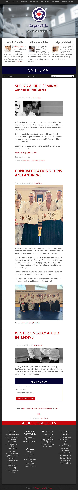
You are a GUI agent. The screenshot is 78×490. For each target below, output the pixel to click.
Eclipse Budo (30, 464)
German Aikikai (65, 458)
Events (24, 161)
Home (7, 2)
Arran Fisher (38, 183)
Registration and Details (25, 398)
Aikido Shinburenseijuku (65, 445)
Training (54, 409)
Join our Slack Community (30, 438)
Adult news (25, 323)
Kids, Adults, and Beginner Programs (12, 455)
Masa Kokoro (48, 447)
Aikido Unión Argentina (65, 449)
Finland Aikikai (65, 455)
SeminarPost (34, 161)
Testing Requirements (12, 464)
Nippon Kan (65, 460)
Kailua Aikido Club (30, 466)
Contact (55, 2)
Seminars (45, 2)
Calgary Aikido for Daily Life (48, 441)
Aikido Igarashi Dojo (30, 456)
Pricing (24, 2)
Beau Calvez (37, 98)
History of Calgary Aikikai (12, 445)
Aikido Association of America (65, 440)
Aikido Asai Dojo (65, 437)
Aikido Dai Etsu (48, 435)
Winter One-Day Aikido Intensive (37, 335)
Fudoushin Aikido (48, 444)
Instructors (12, 451)
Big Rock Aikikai (47, 437)
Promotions (36, 323)
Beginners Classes (12, 435)
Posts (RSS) (44, 419)
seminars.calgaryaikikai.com (26, 152)
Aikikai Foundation (65, 453)
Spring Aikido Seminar (39, 87)
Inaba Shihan (12, 449)
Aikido (15, 2)
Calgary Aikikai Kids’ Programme (12, 438)
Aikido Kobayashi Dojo (30, 460)
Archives (32, 76)
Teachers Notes (12, 461)
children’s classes (18, 46)
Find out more (18, 61)
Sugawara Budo (65, 463)
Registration (67, 2)
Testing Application (30, 441)
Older (39, 414)
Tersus (50, 488)
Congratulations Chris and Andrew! (38, 172)
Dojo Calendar (12, 442)
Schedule (34, 2)
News (28, 161)
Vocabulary (12, 468)
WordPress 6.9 (40, 488)
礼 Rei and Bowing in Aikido (12, 471)
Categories (9, 76)
